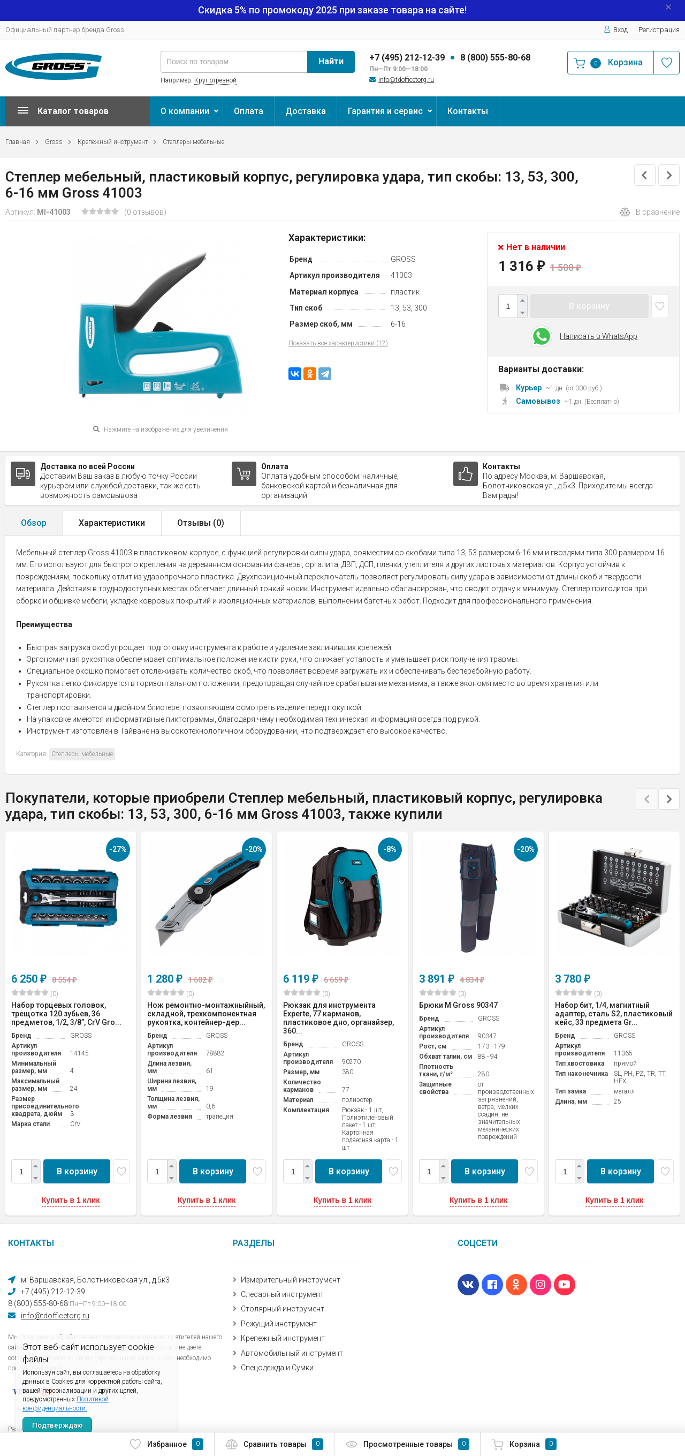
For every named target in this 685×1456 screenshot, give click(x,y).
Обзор (34, 523)
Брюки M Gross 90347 (458, 1005)
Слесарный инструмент (282, 1294)
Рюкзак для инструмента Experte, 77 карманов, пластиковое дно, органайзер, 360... (338, 1018)
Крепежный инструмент (113, 142)
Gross (54, 142)
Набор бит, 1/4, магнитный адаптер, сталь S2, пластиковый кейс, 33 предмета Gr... (614, 1014)
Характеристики (112, 523)
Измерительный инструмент (290, 1280)
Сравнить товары (274, 1444)
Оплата (248, 111)
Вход (616, 30)
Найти (331, 61)
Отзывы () (200, 523)
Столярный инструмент (282, 1308)
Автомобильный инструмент (292, 1353)
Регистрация (659, 30)
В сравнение (650, 212)
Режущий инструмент (279, 1323)
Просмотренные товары (407, 1444)
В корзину (589, 306)
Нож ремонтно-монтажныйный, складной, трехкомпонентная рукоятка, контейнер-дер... (206, 1014)
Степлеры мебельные (193, 142)
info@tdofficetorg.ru (406, 80)
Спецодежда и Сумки (277, 1367)
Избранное (166, 1444)
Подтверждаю (57, 1425)
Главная (17, 142)
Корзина (524, 1444)
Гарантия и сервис (385, 111)
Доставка (305, 111)
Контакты (467, 111)
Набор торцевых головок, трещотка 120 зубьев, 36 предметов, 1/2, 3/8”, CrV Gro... (66, 1014)
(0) (34, 993)
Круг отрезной (215, 80)
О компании (185, 111)
